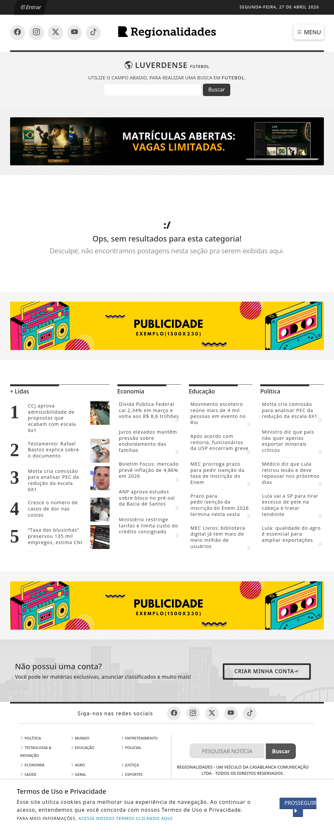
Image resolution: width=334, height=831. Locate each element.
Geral (78, 733)
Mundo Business (139, 743)
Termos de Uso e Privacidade (242, 746)
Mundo (79, 697)
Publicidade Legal (90, 752)
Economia (32, 724)
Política (30, 697)
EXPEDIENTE (172, 778)
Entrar (30, 7)
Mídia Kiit (132, 752)
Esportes (132, 733)
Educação (82, 707)
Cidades (30, 743)
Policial (131, 707)
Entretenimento (139, 697)
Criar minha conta (266, 631)
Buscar (216, 89)
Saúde (28, 733)
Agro (77, 724)
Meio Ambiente (36, 752)
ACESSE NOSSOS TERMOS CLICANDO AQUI (125, 818)
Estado (79, 743)
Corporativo (35, 762)
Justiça (130, 724)
